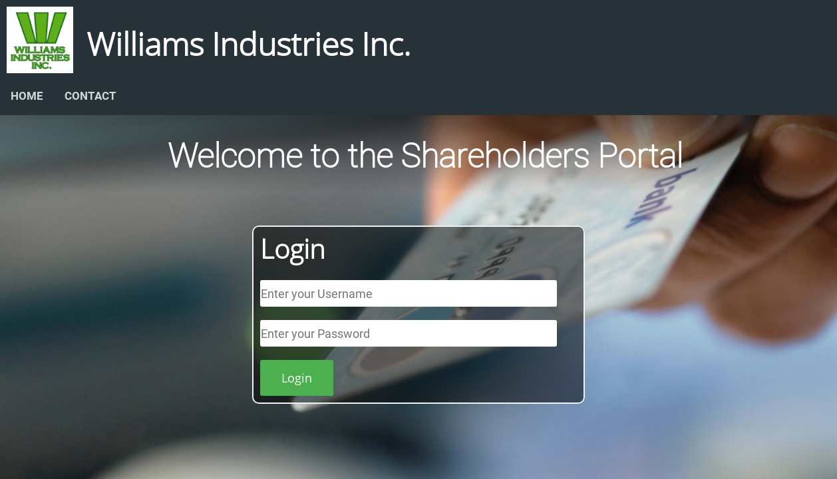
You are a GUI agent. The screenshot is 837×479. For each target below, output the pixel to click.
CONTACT (90, 95)
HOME (27, 95)
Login (296, 378)
